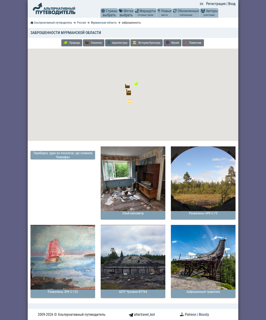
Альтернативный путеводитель (51, 22)
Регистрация (216, 3)
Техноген (93, 43)
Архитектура (117, 43)
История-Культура (146, 43)
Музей (172, 43)
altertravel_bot (142, 314)
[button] (103, 11)
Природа (72, 43)
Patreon (191, 314)
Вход (232, 3)
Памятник (193, 43)
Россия (81, 22)
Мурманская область (104, 22)
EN (201, 4)
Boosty (204, 314)
